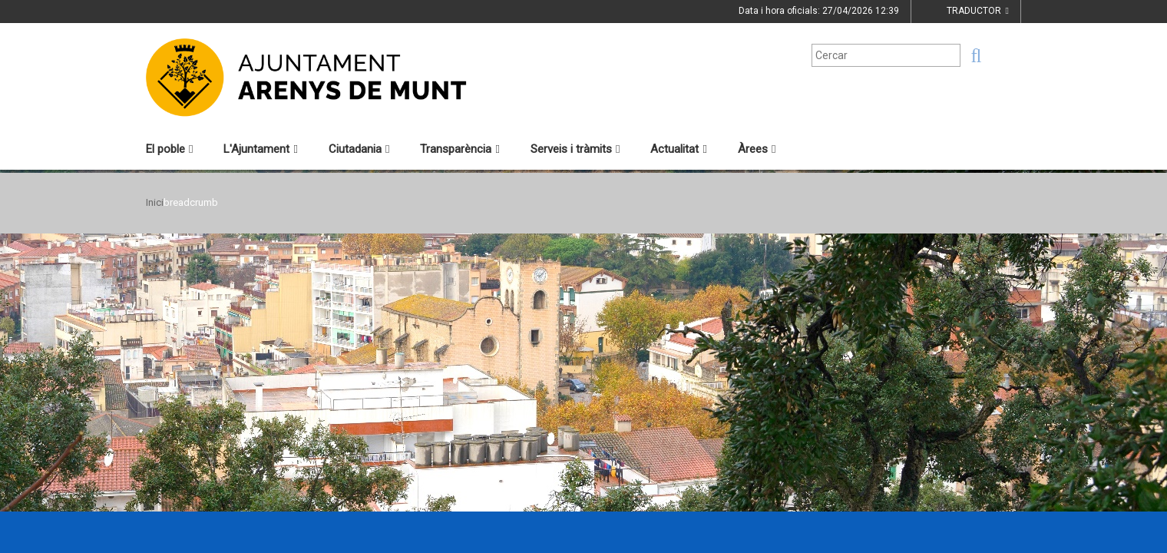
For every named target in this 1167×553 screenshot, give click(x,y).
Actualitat (678, 149)
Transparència (459, 149)
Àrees (756, 149)
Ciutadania (359, 149)
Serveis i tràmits (575, 149)
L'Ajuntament (260, 149)
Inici (155, 202)
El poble (169, 149)
